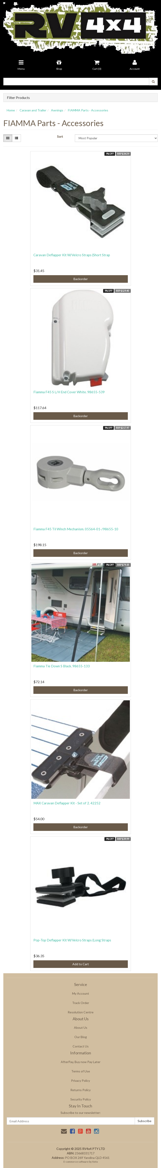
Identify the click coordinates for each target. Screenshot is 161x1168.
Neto (95, 1161)
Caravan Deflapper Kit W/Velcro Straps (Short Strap (71, 255)
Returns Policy (80, 1090)
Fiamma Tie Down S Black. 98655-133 (61, 666)
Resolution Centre (81, 1012)
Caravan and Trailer (33, 110)
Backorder (80, 279)
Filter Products (18, 98)
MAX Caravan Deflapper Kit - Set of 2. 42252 (66, 803)
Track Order (80, 1003)
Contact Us (81, 1046)
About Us (80, 1027)
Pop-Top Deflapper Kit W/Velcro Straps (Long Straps (72, 940)
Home (11, 110)
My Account (80, 993)
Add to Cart (80, 964)
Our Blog (80, 1037)
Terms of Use (80, 1071)
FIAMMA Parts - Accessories (88, 110)
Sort (60, 136)
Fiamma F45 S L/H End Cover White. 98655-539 (69, 392)
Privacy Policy (80, 1080)
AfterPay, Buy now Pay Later (80, 1062)
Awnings (57, 110)
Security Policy (80, 1099)
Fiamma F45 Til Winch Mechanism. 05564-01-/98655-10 (75, 529)
